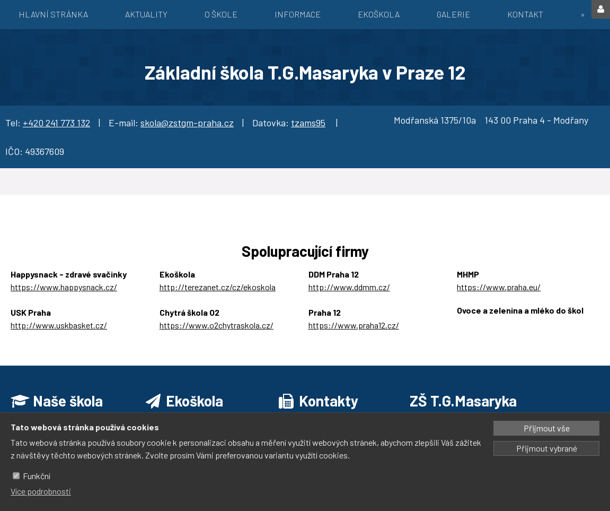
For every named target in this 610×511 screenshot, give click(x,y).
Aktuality (146, 14)
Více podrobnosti (41, 491)
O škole (221, 14)
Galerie (453, 14)
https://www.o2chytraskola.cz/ (216, 325)
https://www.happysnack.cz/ (64, 287)
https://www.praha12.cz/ (353, 325)
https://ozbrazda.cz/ (494, 323)
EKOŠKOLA (379, 14)
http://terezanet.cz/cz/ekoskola (218, 287)
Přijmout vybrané (546, 448)
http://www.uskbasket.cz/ (59, 325)
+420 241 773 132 (56, 122)
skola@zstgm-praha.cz (187, 122)
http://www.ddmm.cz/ (349, 287)
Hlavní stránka (53, 14)
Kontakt (525, 14)
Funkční (36, 476)
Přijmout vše (547, 428)
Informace (298, 14)
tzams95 (308, 122)
